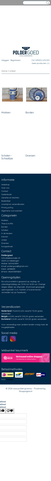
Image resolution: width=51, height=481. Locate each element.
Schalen (4, 230)
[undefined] (10, 411)
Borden (29, 112)
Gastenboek (6, 194)
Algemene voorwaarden (11, 211)
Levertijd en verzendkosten (12, 204)
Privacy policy (7, 207)
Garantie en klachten (10, 198)
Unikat (12, 71)
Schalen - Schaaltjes (7, 157)
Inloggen (5, 60)
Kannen (4, 237)
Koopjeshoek (7, 246)
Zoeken (47, 3)
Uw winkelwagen (40, 60)
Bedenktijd (5, 201)
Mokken (5, 112)
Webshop (5, 184)
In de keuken (6, 233)
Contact (4, 191)
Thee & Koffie (7, 223)
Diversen (30, 155)
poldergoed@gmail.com (17, 266)
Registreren (15, 60)
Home (4, 71)
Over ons (5, 188)
